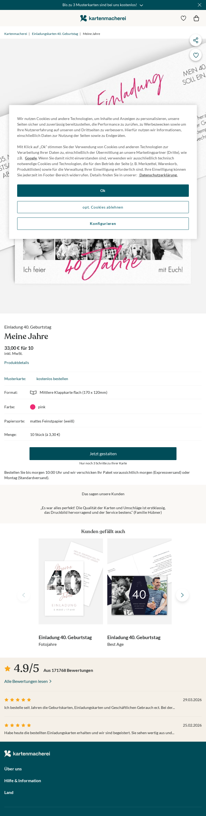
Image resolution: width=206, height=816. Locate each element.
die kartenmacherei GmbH (103, 18)
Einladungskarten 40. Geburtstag (55, 34)
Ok (103, 190)
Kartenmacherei (15, 34)
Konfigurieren (103, 223)
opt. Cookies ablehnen (103, 207)
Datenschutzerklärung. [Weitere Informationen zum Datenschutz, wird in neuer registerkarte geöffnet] (158, 175)
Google (31, 158)
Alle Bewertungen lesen (26, 681)
